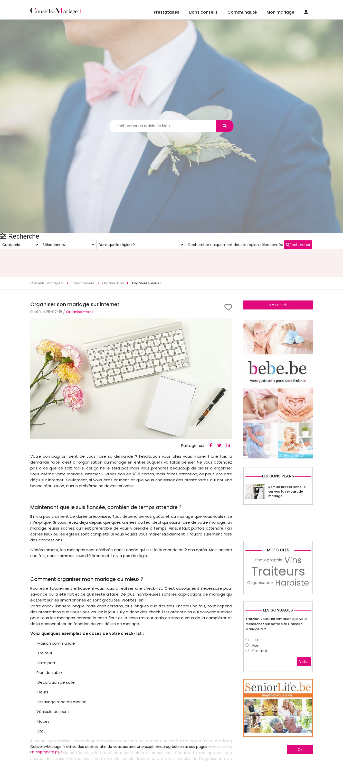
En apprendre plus (46, 752)
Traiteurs (278, 655)
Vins (293, 643)
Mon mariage (280, 12)
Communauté (242, 12)
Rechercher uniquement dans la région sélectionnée (277, 368)
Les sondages (278, 693)
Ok (300, 749)
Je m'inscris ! (278, 288)
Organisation (260, 666)
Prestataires (166, 12)
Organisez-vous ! (81, 295)
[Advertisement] (171, 246)
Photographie (268, 643)
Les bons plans (278, 559)
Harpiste (292, 666)
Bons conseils (203, 12)
